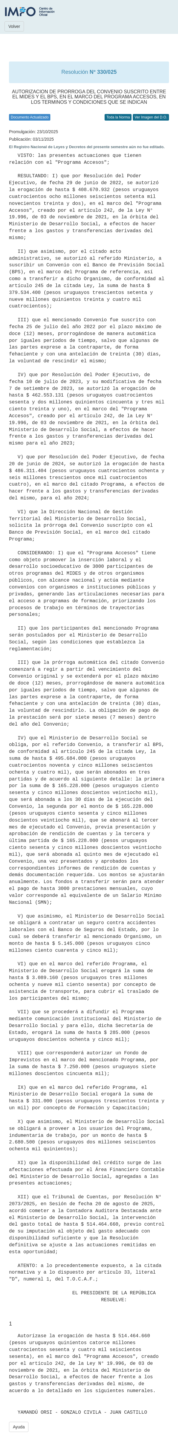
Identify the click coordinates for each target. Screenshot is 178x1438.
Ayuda (19, 1427)
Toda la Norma (118, 117)
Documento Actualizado (30, 117)
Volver (14, 26)
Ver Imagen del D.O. (151, 117)
